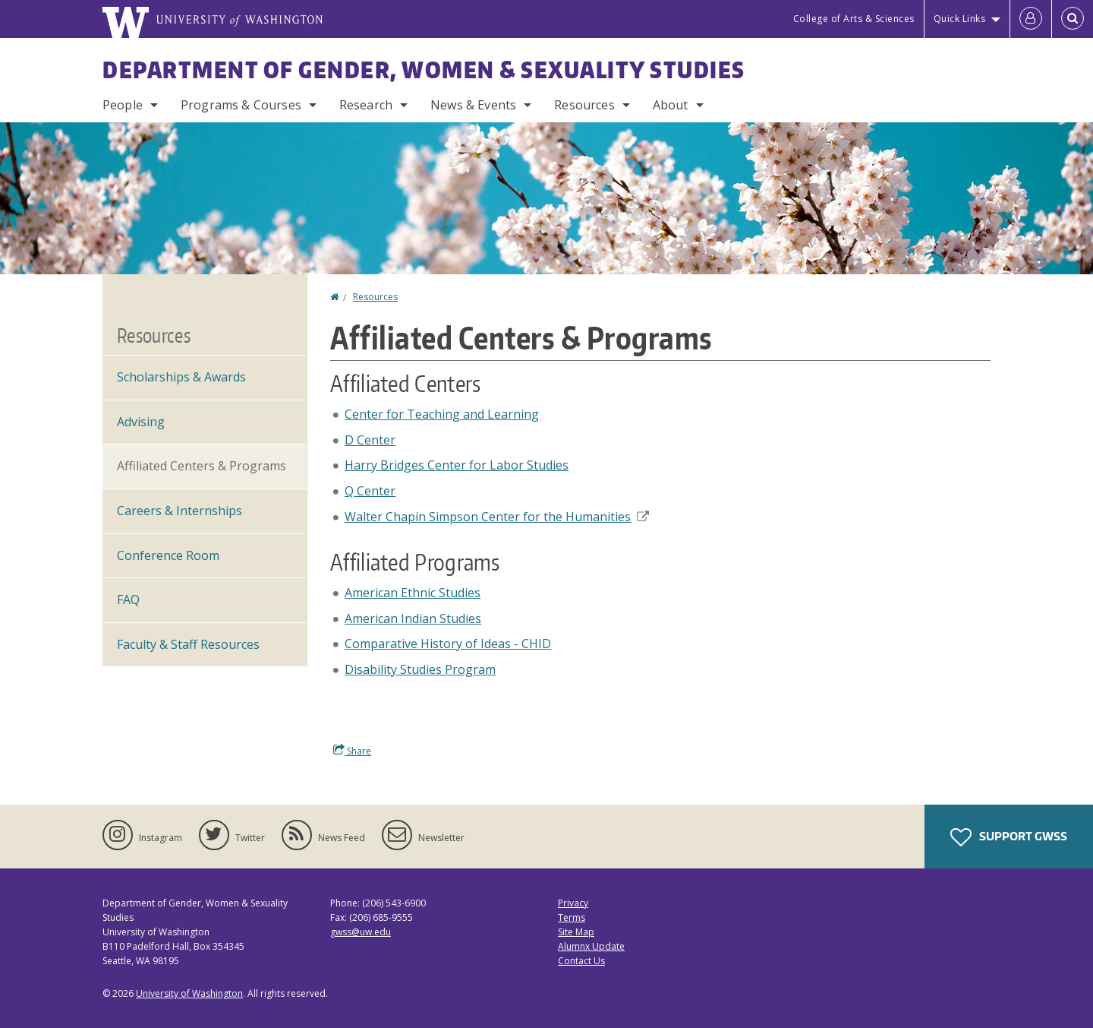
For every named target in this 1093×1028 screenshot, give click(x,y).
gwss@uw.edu (360, 931)
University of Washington (189, 993)
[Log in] (1030, 19)
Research (365, 104)
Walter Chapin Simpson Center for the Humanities (497, 516)
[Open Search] (1072, 19)
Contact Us (581, 960)
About (670, 104)
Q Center (370, 490)
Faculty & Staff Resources (188, 644)
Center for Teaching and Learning (442, 414)
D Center (370, 440)
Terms (571, 917)
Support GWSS (1008, 837)
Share (352, 751)
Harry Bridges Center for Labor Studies (457, 465)
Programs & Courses (241, 104)
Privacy (573, 903)
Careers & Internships (179, 510)
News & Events (473, 104)
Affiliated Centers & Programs (201, 465)
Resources (584, 104)
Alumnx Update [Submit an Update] (591, 946)
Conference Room (168, 555)
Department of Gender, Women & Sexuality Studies (423, 69)
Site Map (576, 931)
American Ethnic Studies (412, 592)
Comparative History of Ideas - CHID (448, 643)
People (122, 104)
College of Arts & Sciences (854, 18)
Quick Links (960, 18)
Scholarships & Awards (181, 376)
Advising (141, 421)
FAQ (128, 599)
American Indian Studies (413, 618)
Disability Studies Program (420, 669)
